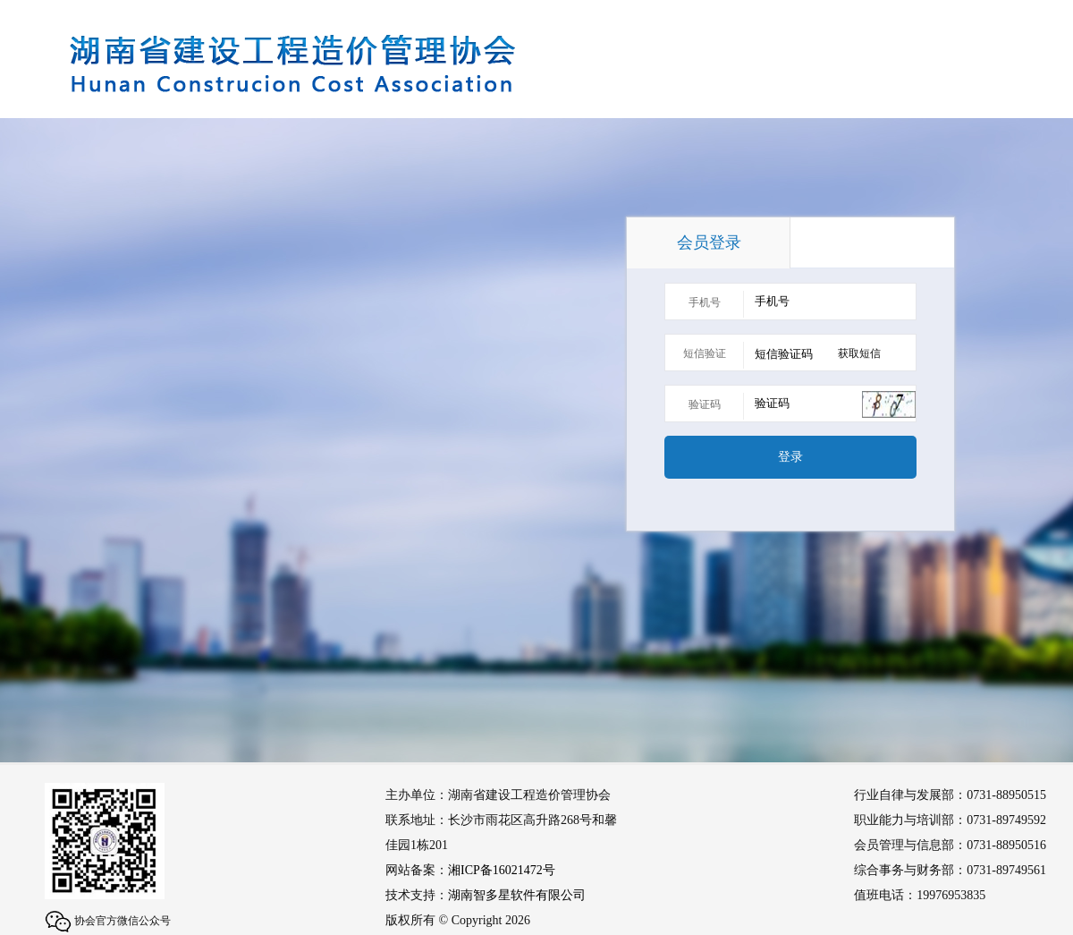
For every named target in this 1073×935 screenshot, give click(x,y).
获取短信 (859, 353)
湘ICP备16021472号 (501, 870)
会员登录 (709, 242)
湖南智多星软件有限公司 (517, 895)
